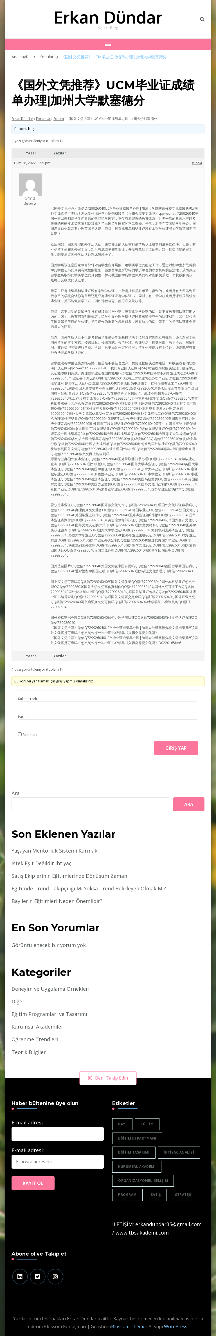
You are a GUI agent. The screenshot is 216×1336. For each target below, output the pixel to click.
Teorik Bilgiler (29, 1052)
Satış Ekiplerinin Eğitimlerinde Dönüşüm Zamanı (70, 875)
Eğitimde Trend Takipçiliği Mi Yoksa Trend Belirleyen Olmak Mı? (89, 888)
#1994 (197, 163)
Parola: (23, 716)
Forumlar (43, 118)
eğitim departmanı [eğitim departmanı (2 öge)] (137, 1138)
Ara (16, 793)
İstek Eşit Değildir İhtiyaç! (42, 863)
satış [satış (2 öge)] (156, 1194)
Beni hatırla (31, 734)
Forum (58, 118)
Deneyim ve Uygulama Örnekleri (50, 988)
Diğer (18, 1001)
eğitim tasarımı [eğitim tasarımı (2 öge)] (134, 1152)
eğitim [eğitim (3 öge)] (147, 1124)
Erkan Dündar (107, 16)
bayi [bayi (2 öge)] (122, 1124)
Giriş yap (176, 748)
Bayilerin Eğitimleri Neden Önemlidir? (57, 901)
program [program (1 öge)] (127, 1194)
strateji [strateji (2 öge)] (183, 1194)
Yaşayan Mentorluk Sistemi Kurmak (54, 850)
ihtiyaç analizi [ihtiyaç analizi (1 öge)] (179, 1152)
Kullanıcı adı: (28, 698)
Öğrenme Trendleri (35, 1039)
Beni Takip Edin (108, 1078)
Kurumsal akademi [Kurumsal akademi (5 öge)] (137, 1166)
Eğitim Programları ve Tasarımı (49, 1014)
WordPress (175, 1326)
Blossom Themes (129, 1326)
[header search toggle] (202, 19)
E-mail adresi (27, 1122)
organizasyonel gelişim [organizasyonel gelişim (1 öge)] (143, 1180)
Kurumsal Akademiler (37, 1026)
